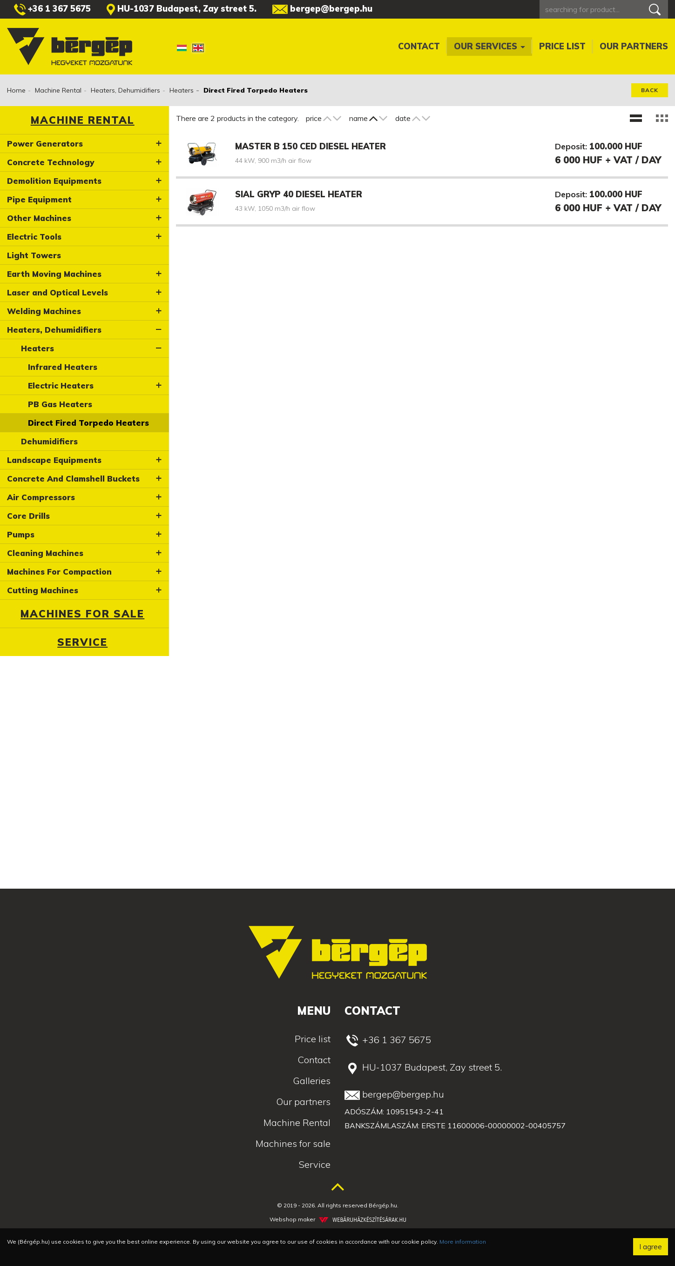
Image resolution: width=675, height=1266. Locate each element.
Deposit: (571, 146)
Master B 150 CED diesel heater (310, 146)
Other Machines (39, 218)
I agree (650, 1246)
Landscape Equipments (54, 460)
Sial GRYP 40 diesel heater (298, 194)
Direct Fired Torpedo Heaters (88, 423)
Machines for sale (82, 613)
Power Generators (45, 143)
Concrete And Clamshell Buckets (73, 478)
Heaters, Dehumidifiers (125, 90)
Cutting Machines (42, 590)
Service (82, 642)
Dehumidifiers (49, 441)
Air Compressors (41, 497)
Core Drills (28, 516)
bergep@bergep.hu (322, 8)
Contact (419, 46)
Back (649, 90)
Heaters (181, 90)
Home (16, 90)
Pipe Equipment (39, 199)
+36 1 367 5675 (52, 9)
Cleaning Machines (45, 553)
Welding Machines (44, 311)
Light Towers (34, 255)
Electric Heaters (61, 385)
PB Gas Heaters (60, 404)
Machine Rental (58, 90)
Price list (562, 46)
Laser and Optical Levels (57, 292)
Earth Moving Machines (54, 274)
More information (462, 1241)
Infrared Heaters (62, 367)
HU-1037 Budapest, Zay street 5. (181, 9)
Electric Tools (34, 236)
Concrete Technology (50, 162)
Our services (489, 46)
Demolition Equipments (54, 181)
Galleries (312, 1080)
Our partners (634, 46)
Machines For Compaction (59, 571)
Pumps (20, 534)
